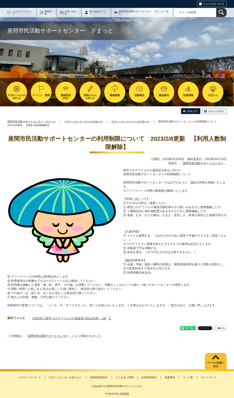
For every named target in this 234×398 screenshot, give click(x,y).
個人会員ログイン (97, 12)
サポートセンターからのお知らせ (83, 121)
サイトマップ (208, 377)
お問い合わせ (70, 12)
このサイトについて (22, 12)
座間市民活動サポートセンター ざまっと (31, 121)
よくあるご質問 (125, 377)
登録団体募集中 (99, 377)
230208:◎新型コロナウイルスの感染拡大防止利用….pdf (71, 318)
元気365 (124, 393)
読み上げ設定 (216, 111)
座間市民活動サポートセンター (203, 163)
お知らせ (17, 96)
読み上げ (192, 111)
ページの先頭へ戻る (216, 364)
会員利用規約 (149, 377)
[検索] (221, 12)
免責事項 (170, 377)
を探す (66, 96)
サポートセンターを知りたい (65, 377)
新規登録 (48, 12)
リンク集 (188, 377)
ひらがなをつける (213, 3)
